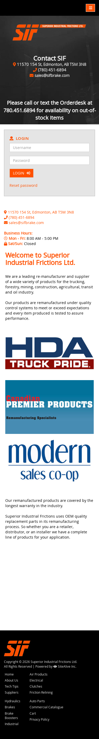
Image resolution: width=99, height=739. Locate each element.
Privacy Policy (39, 719)
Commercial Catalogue (46, 707)
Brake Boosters (11, 715)
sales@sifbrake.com (52, 75)
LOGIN (21, 173)
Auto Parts (37, 701)
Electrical (36, 680)
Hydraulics (12, 701)
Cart (33, 713)
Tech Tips (11, 686)
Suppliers (11, 692)
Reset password (23, 185)
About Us (11, 680)
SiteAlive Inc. (64, 666)
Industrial (11, 724)
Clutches (36, 686)
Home (9, 674)
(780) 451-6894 (52, 69)
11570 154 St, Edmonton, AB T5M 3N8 (51, 64)
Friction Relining (41, 692)
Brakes (10, 707)
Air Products (39, 674)
